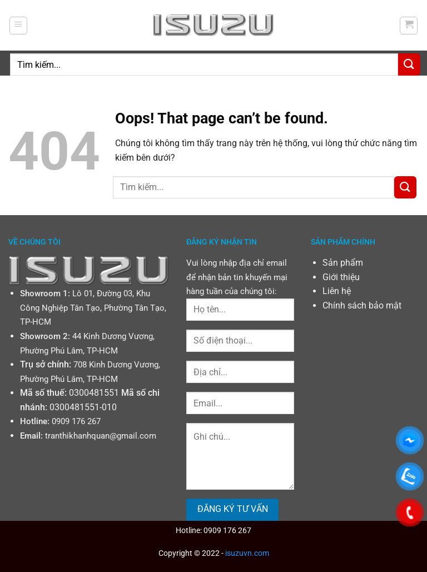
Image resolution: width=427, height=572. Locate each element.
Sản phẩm (342, 262)
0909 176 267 (76, 421)
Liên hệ (336, 291)
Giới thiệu (341, 277)
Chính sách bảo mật (361, 305)
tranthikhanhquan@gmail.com (100, 436)
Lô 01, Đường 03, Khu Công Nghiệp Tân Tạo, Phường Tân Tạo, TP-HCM (93, 308)
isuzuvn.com (247, 553)
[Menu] (18, 25)
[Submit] (409, 64)
